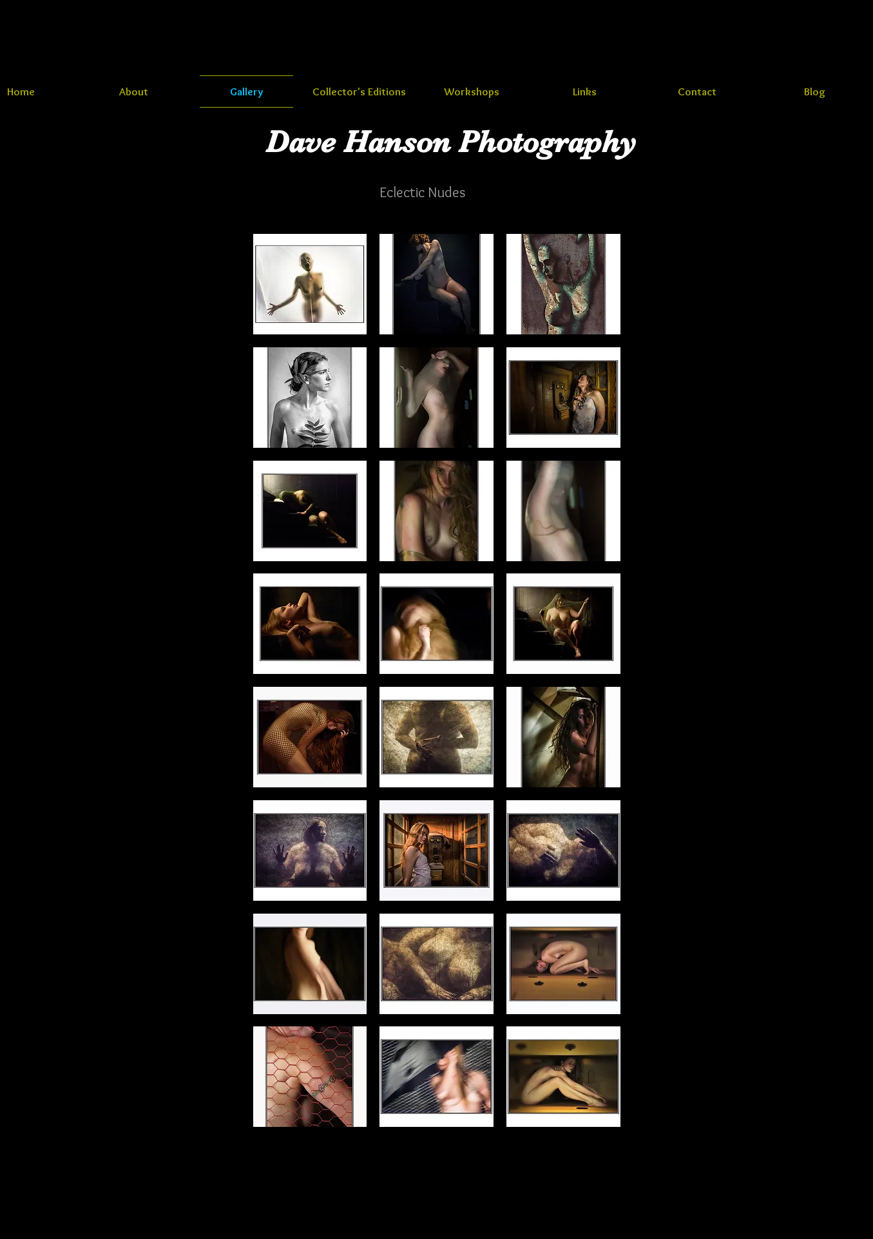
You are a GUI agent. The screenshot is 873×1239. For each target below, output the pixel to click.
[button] (310, 284)
